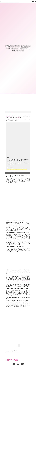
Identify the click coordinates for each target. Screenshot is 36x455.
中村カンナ (9, 281)
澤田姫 (18, 117)
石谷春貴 (27, 280)
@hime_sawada (10, 167)
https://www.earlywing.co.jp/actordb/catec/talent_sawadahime (19, 165)
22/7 (19, 269)
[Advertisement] (18, 367)
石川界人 (23, 280)
